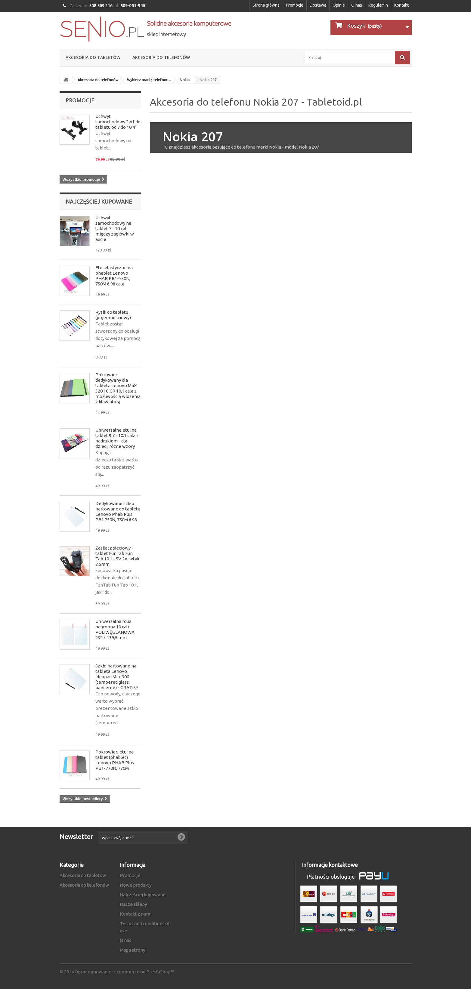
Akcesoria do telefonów (161, 57)
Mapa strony (132, 950)
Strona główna (266, 5)
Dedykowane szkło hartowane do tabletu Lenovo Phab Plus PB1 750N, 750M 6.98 (117, 511)
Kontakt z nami (135, 914)
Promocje (294, 5)
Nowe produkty (135, 885)
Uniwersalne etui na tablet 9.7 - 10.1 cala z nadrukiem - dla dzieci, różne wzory (117, 438)
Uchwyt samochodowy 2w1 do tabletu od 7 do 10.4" (118, 122)
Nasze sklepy (133, 904)
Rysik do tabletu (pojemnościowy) (113, 315)
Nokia (185, 80)
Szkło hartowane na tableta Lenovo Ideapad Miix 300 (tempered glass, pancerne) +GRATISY (116, 676)
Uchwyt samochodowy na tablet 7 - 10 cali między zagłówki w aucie (114, 228)
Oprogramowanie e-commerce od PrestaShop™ (124, 971)
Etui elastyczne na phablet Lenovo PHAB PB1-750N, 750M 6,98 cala (114, 275)
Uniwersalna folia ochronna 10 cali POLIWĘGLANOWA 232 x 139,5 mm (115, 629)
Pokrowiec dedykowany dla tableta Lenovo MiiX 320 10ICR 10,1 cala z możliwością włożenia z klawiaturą (118, 388)
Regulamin (378, 5)
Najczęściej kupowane (99, 202)
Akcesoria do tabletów (93, 57)
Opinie (339, 5)
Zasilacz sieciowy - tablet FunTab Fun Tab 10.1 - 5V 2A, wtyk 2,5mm (117, 556)
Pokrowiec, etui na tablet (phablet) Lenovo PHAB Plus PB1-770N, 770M (114, 760)
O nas (356, 5)
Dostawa (318, 5)
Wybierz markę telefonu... (149, 80)
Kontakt (401, 5)
